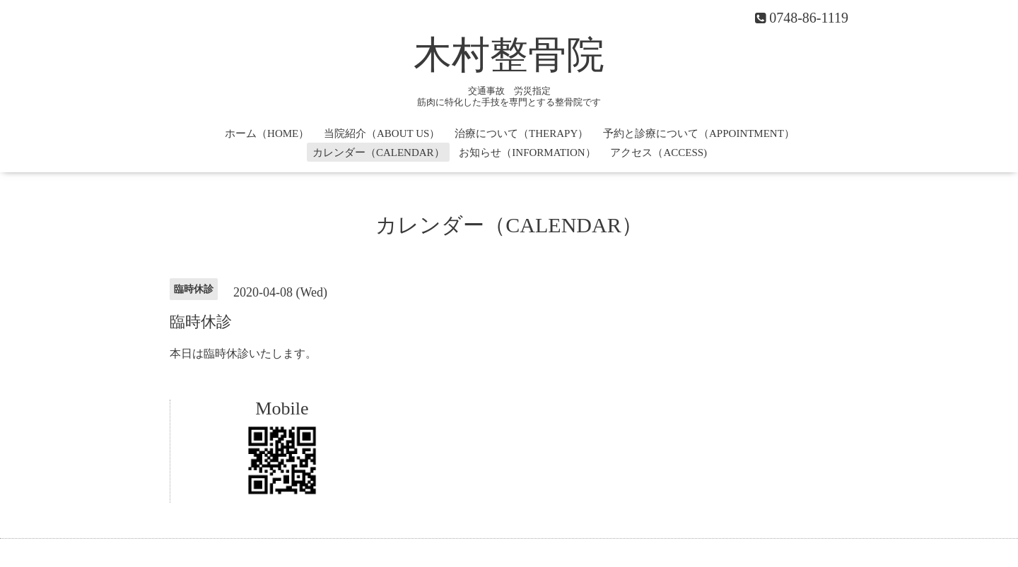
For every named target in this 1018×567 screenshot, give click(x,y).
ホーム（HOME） (267, 133)
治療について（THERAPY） (521, 133)
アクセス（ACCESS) (658, 152)
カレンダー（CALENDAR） (378, 152)
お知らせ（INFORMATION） (527, 152)
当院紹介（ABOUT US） (382, 133)
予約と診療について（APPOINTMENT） (699, 133)
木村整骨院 (509, 55)
